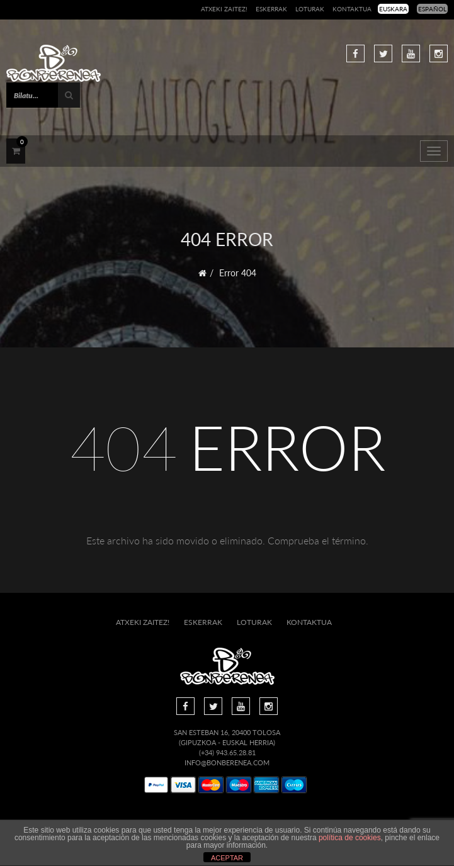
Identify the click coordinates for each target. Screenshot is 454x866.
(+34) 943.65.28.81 (227, 752)
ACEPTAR (227, 858)
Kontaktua (352, 9)
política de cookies (350, 837)
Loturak (309, 9)
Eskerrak (271, 9)
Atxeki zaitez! (224, 9)
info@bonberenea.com (227, 762)
